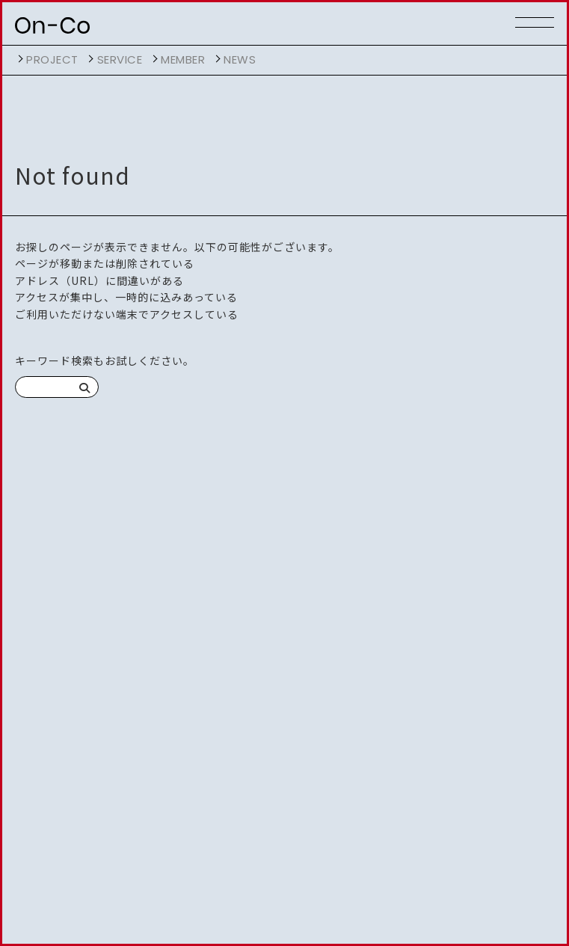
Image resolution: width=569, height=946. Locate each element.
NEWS (240, 59)
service (120, 59)
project (52, 59)
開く (18, 59)
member (183, 59)
